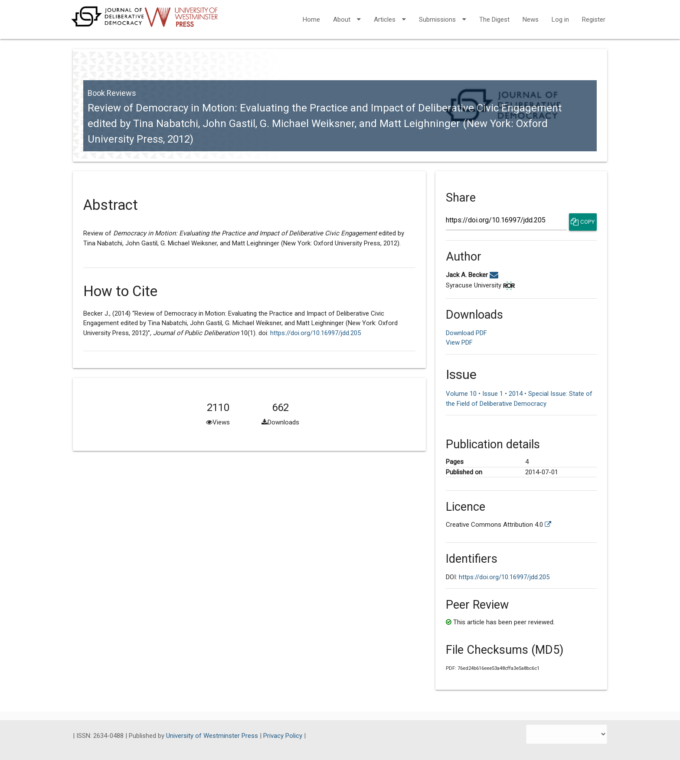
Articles (390, 14)
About (347, 14)
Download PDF (466, 333)
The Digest (494, 19)
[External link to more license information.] (548, 524)
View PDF (459, 342)
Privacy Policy (283, 736)
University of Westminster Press (213, 736)
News (531, 19)
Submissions (442, 14)
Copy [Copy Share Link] (583, 222)
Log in (560, 19)
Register (593, 19)
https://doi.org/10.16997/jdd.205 (315, 333)
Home (311, 19)
